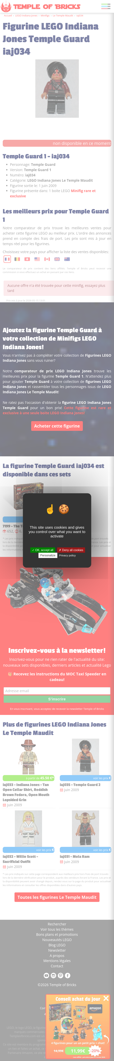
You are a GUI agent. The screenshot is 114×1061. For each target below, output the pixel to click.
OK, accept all (42, 550)
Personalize (47, 555)
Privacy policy (67, 555)
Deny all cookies (71, 550)
